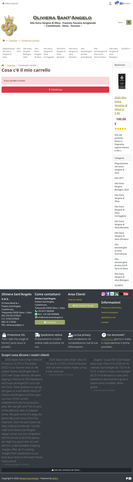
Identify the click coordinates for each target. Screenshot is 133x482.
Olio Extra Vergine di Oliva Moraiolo (61, 52)
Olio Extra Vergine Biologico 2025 (27, 52)
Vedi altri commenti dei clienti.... (66, 470)
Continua (55, 89)
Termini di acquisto (109, 312)
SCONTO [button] (125, 48)
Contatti (104, 322)
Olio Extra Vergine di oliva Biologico (113, 52)
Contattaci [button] (50, 322)
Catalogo (13, 40)
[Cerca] (121, 22)
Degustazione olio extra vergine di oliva (9, 52)
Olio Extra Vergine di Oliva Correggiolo (49, 52)
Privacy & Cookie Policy (111, 307)
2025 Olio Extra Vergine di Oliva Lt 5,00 (121, 105)
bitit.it (55, 478)
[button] (110, 3)
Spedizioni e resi (108, 317)
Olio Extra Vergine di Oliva (38, 52)
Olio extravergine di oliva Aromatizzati (86, 52)
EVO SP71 (19, 50)
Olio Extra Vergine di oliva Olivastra (73, 52)
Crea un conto (75, 299)
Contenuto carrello (30, 40)
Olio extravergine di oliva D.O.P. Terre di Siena (100, 52)
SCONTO (119, 285)
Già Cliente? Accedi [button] (83, 305)
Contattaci (107, 339)
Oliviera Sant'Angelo (29, 478)
